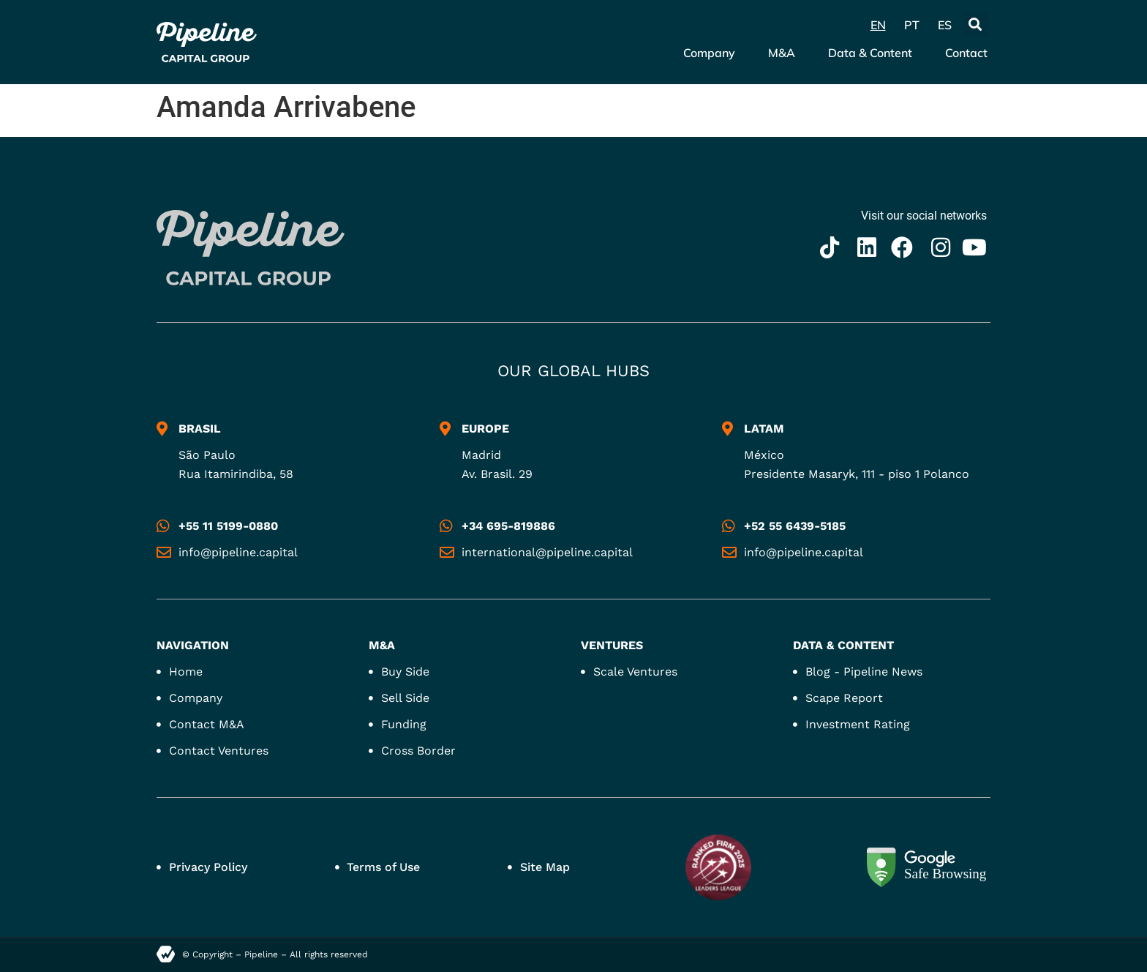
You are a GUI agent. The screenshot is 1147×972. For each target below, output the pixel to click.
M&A (781, 52)
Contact (966, 52)
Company (709, 52)
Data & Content (870, 52)
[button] (975, 24)
